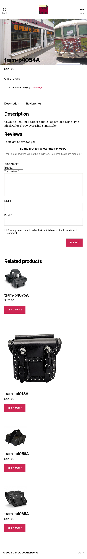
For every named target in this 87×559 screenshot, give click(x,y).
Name (8, 200)
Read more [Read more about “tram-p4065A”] (15, 528)
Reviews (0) (33, 103)
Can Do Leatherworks (25, 552)
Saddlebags (17, 23)
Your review (11, 171)
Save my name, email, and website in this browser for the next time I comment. (42, 231)
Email (8, 215)
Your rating (11, 163)
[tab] (11, 104)
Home (7, 23)
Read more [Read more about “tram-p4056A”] (15, 468)
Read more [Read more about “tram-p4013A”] (15, 408)
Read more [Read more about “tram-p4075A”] (15, 309)
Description (11, 103)
